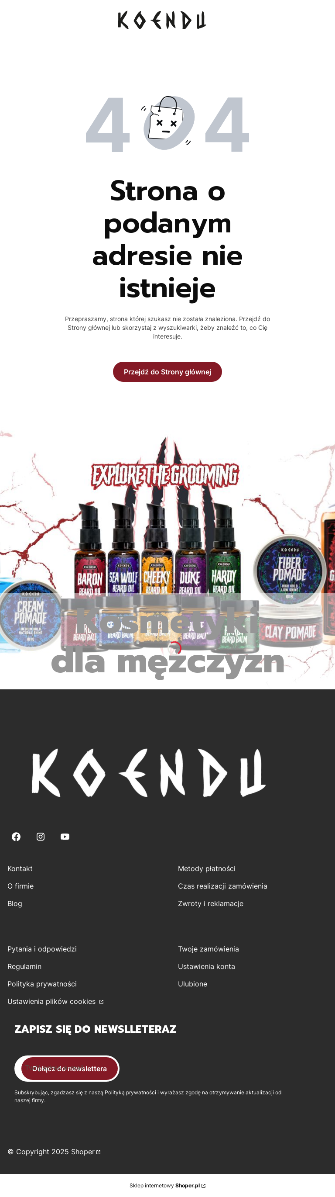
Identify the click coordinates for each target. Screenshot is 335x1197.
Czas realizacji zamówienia (222, 886)
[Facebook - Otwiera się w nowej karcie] (16, 837)
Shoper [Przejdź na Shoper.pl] (83, 1151)
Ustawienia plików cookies (52, 1001)
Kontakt (20, 868)
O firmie (20, 886)
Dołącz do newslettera (69, 1068)
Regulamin (24, 966)
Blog (14, 903)
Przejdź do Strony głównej (167, 371)
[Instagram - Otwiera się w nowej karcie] (40, 837)
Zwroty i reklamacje (210, 903)
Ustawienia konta (206, 966)
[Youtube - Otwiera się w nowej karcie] (65, 837)
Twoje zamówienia (208, 948)
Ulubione (192, 983)
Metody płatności (207, 868)
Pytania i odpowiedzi (42, 948)
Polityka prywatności (42, 983)
